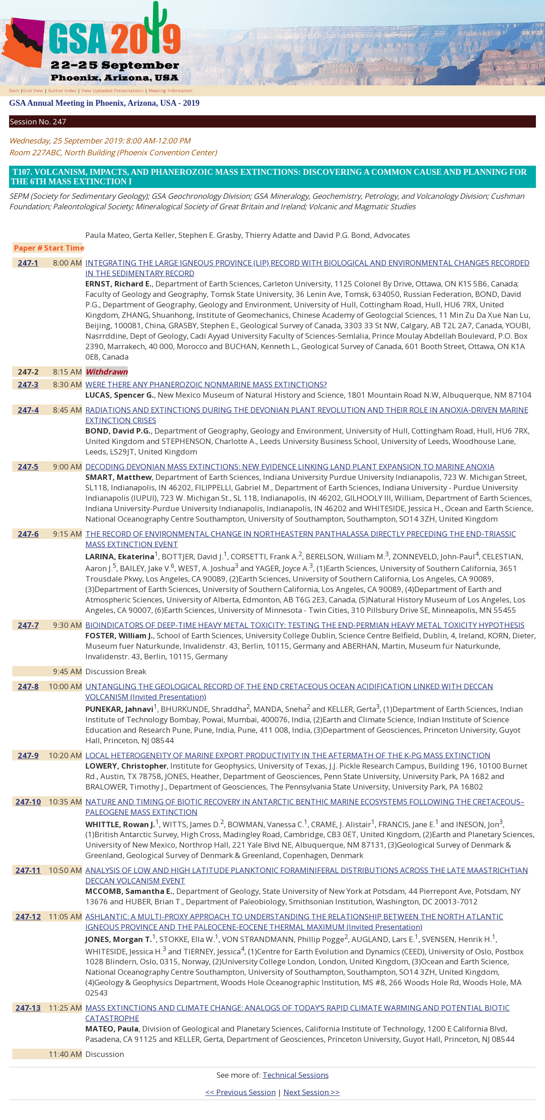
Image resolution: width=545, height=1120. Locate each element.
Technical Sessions (296, 1075)
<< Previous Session (240, 1092)
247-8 (28, 686)
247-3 (28, 384)
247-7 (28, 625)
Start (14, 91)
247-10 (28, 801)
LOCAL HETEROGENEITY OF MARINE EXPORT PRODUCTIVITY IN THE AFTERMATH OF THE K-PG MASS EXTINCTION (287, 755)
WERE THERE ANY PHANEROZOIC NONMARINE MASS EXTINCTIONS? (206, 384)
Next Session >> (311, 1092)
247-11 (28, 870)
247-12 (28, 916)
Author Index (62, 91)
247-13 (28, 1007)
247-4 (28, 410)
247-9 (28, 755)
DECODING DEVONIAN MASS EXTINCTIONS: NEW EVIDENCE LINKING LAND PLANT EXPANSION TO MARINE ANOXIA (290, 466)
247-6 (28, 533)
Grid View (33, 91)
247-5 (28, 466)
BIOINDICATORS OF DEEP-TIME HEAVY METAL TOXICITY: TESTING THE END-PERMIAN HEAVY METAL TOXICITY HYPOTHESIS (305, 625)
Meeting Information (171, 91)
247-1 (28, 262)
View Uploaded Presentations (112, 91)
